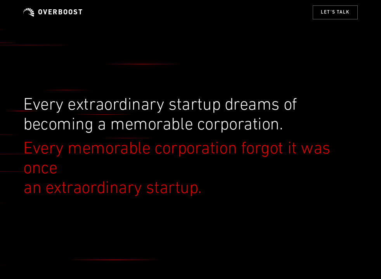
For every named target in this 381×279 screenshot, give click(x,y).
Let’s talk (335, 12)
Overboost (53, 12)
